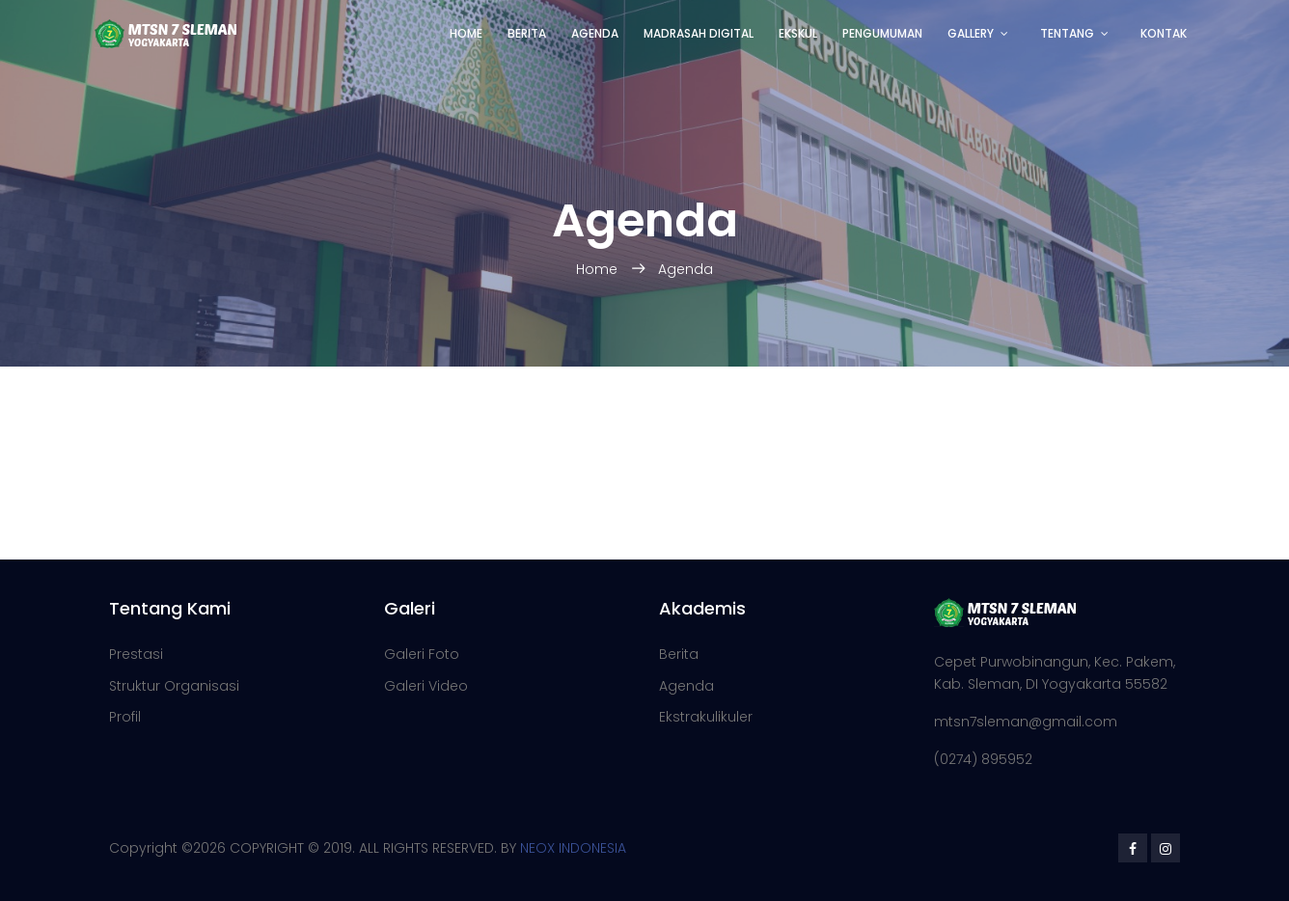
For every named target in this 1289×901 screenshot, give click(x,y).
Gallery (970, 33)
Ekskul (798, 33)
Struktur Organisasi (174, 686)
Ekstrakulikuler (706, 716)
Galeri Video (426, 686)
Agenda (594, 33)
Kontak (1163, 33)
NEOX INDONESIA (573, 848)
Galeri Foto (421, 654)
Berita (526, 33)
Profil (125, 716)
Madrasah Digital (699, 33)
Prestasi (136, 654)
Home (466, 33)
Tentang (1067, 33)
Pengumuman (882, 33)
